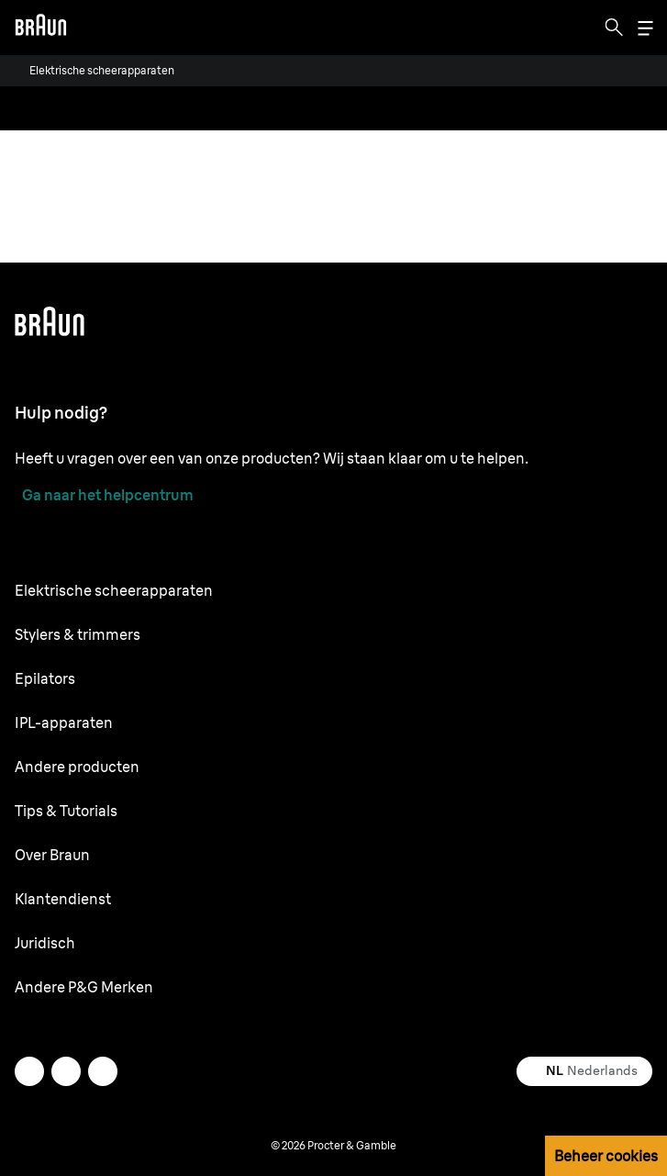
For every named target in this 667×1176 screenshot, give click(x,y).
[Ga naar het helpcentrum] (104, 495)
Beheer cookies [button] (606, 1156)
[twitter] (29, 1071)
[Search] (614, 27)
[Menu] (645, 28)
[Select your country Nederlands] (584, 1071)
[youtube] (102, 1071)
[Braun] (40, 27)
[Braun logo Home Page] (40, 27)
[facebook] (66, 1071)
